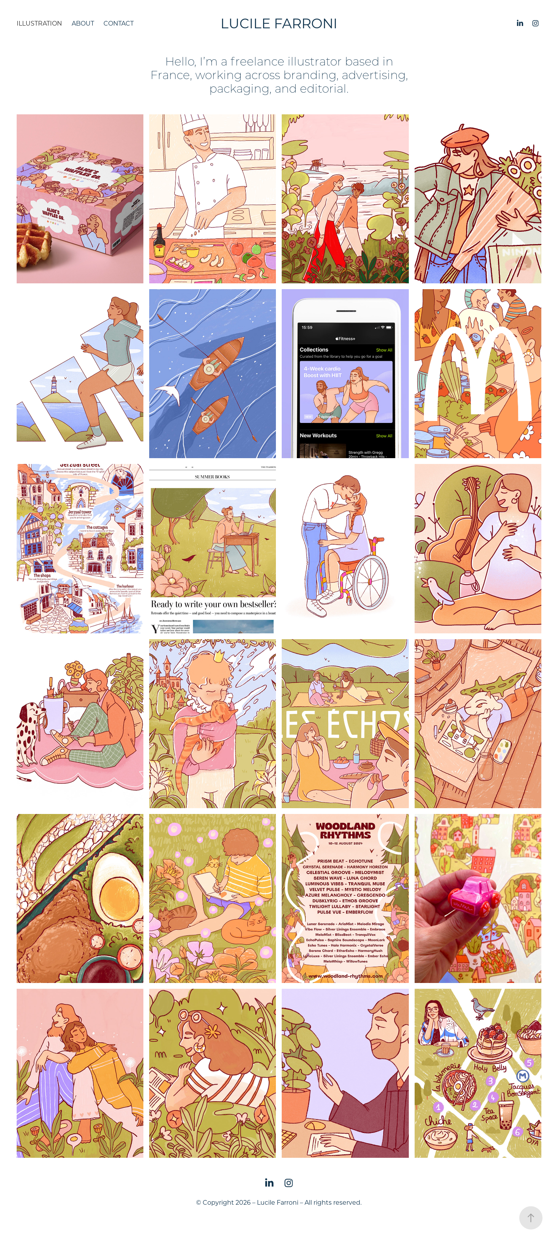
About (83, 23)
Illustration (39, 23)
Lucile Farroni (279, 23)
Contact (118, 23)
